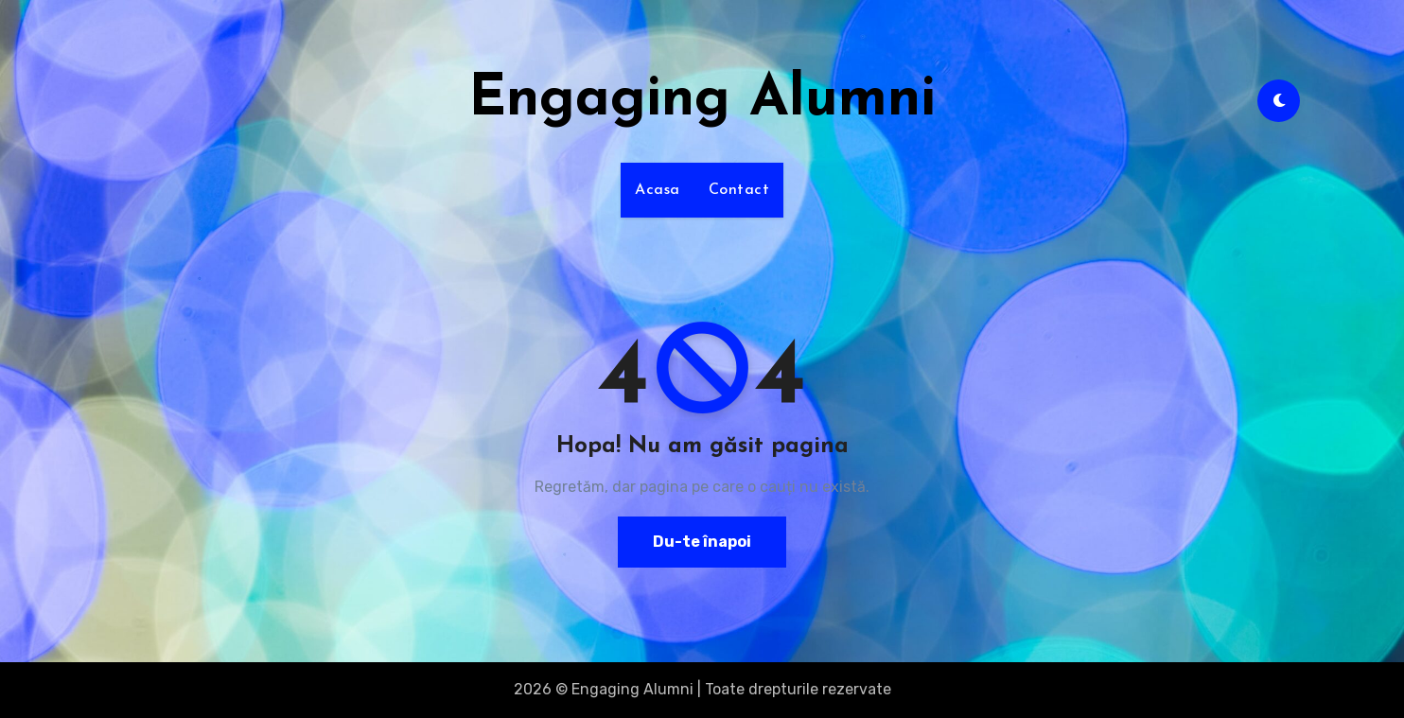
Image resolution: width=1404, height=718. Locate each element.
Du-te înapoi (702, 542)
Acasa (657, 190)
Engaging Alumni (702, 100)
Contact (739, 190)
